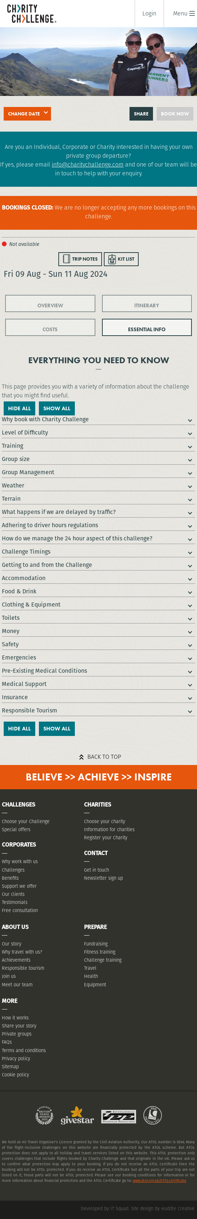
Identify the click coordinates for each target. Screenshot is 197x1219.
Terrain (11, 498)
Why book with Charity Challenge (45, 419)
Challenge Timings (26, 551)
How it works (15, 1017)
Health (91, 976)
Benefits (10, 878)
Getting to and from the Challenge (47, 565)
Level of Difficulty (25, 432)
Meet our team (17, 984)
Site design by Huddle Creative (162, 1208)
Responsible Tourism (29, 710)
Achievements (16, 960)
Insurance (15, 697)
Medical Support (24, 684)
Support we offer (19, 886)
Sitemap (10, 1066)
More (9, 1001)
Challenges (13, 869)
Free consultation (20, 910)
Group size (16, 459)
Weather (13, 485)
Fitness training (99, 951)
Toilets (10, 618)
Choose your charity (104, 821)
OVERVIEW (50, 305)
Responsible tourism (23, 968)
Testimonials (15, 902)
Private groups (17, 1033)
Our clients (13, 894)
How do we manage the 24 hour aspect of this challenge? (77, 538)
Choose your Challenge (26, 821)
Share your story (19, 1025)
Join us (9, 976)
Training (12, 446)
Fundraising (95, 943)
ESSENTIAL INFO (146, 329)
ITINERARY (146, 305)
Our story (11, 943)
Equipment (95, 984)
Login (149, 14)
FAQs (7, 1042)
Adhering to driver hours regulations (50, 525)
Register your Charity (105, 837)
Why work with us (20, 861)
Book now (175, 114)
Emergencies (19, 657)
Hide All (19, 408)
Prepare (95, 927)
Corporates (19, 844)
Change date (24, 114)
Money (10, 631)
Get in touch (96, 869)
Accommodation (23, 578)
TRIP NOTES (85, 259)
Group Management (28, 472)
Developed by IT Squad (104, 1208)
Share (141, 114)
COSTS (50, 329)
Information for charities (109, 829)
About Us (15, 927)
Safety (10, 644)
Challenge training (102, 960)
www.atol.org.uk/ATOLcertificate (159, 1180)
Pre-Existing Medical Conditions (44, 670)
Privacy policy (16, 1058)
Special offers (16, 829)
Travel (90, 968)
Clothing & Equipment (31, 604)
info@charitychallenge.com (88, 164)
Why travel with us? (22, 951)
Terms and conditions (24, 1050)
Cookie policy (15, 1074)
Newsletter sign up (103, 878)
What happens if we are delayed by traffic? (59, 512)
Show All (56, 408)
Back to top (104, 757)
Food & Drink (19, 591)
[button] (180, 13)
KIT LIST (126, 259)
